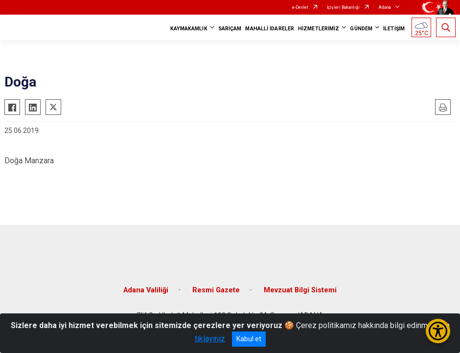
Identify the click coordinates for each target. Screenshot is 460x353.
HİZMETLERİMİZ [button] (318, 28)
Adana (384, 7)
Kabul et (248, 339)
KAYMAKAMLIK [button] (188, 28)
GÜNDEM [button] (361, 28)
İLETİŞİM (394, 28)
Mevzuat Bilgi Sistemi (300, 290)
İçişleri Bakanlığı (343, 7)
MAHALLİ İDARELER (269, 28)
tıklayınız (210, 338)
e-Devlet (300, 7)
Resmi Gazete (216, 290)
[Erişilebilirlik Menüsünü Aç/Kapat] (438, 331)
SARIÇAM (230, 28)
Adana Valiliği (145, 290)
